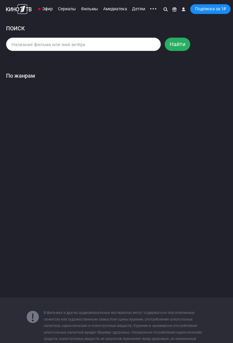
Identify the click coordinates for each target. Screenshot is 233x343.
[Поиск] (165, 9)
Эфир (47, 8)
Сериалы (67, 8)
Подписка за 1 (210, 8)
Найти (177, 44)
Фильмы (89, 8)
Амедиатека (115, 8)
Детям (138, 8)
